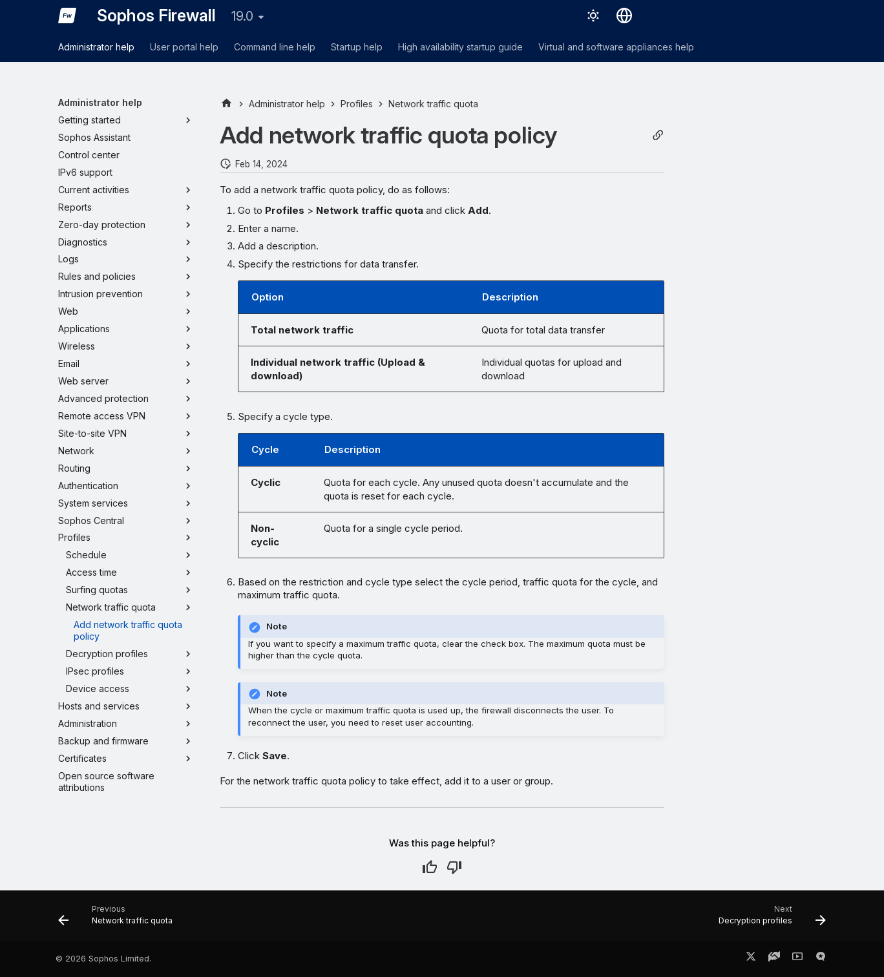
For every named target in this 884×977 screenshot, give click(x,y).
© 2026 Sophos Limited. (103, 958)
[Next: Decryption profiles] (768, 919)
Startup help (357, 46)
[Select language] (624, 15)
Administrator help (96, 46)
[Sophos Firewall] (67, 15)
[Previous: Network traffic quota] (119, 919)
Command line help (274, 46)
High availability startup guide (460, 46)
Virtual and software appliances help (616, 46)
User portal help (184, 46)
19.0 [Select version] (242, 16)
